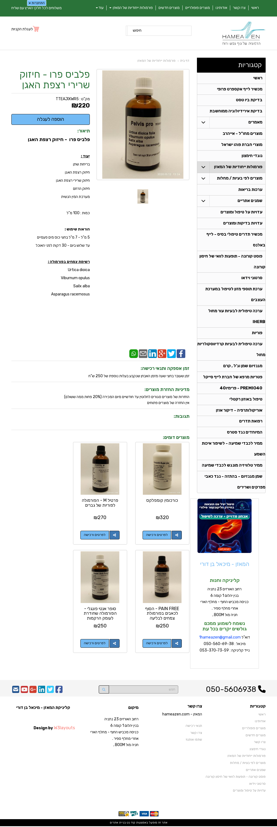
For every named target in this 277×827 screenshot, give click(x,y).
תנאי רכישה (194, 726)
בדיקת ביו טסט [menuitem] (249, 100)
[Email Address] (15, 691)
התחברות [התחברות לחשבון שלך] (37, 3)
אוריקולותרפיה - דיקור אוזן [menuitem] (239, 411)
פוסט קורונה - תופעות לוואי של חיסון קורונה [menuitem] (236, 777)
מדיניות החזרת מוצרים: (166, 389)
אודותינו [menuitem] (221, 7)
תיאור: (83, 131)
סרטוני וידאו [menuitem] (251, 278)
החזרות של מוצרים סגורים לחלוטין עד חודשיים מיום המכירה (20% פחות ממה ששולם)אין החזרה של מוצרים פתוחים (126, 400)
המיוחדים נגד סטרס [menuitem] (244, 433)
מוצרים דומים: (176, 437)
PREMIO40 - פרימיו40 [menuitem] (241, 388)
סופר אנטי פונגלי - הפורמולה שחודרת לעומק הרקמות (162, 612)
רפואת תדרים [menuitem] (250, 422)
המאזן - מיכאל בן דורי (224, 564)
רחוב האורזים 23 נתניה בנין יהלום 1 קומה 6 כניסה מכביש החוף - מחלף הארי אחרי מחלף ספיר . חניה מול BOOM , (224, 602)
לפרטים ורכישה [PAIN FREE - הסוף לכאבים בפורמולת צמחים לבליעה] (33, 535)
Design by (54, 728)
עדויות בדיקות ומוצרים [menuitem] (242, 223)
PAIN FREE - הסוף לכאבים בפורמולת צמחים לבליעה (38, 504)
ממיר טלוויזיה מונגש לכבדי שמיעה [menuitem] (232, 466)
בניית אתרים (118, 823)
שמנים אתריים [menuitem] (250, 201)
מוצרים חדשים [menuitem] (169, 7)
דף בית (184, 61)
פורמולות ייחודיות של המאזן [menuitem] (131, 7)
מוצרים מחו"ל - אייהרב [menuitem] (242, 134)
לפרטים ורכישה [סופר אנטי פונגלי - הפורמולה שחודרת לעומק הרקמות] (157, 643)
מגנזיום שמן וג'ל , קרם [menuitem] (242, 366)
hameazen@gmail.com (221, 638)
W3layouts (64, 728)
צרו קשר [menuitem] (239, 7)
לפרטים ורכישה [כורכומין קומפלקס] (157, 535)
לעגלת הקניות (22, 29)
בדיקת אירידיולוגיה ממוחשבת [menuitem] (236, 111)
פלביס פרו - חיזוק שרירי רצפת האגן (54, 79)
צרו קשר (194, 707)
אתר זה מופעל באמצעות (138, 823)
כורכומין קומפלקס (162, 500)
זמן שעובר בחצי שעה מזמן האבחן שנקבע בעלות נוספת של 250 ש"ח (138, 376)
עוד (100, 7)
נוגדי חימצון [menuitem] (252, 156)
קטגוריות (250, 65)
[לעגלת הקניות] (25, 29)
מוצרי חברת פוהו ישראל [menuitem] (241, 145)
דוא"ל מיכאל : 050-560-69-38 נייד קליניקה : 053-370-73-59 (224, 644)
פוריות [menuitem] (257, 333)
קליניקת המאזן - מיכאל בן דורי (43, 708)
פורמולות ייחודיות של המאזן (156, 61)
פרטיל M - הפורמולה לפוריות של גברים (100, 502)
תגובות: (181, 416)
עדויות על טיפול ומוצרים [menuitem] (241, 212)
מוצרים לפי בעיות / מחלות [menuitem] (239, 178)
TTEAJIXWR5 (67, 99)
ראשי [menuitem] (255, 7)
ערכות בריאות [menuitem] (250, 190)
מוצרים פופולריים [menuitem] (197, 7)
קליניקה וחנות (225, 581)
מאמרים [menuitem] (255, 122)
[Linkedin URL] (41, 691)
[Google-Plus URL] (33, 691)
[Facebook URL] (58, 691)
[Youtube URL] (24, 691)
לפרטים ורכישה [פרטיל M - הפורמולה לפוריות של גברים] (95, 535)
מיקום (133, 708)
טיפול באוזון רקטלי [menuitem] (245, 400)
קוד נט (130, 823)
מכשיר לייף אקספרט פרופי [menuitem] (239, 89)
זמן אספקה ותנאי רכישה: (165, 368)
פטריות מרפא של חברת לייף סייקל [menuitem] (232, 377)
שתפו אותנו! (194, 740)
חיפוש (137, 30)
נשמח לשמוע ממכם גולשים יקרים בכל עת (224, 626)
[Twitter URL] (50, 691)
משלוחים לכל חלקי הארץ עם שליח (36, 8)
